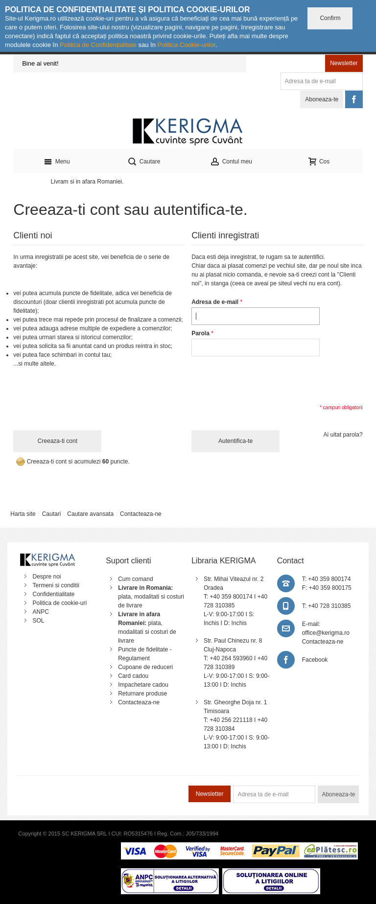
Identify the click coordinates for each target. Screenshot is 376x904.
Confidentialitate (53, 594)
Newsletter (344, 63)
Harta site (22, 513)
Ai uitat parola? (343, 434)
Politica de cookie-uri (59, 603)
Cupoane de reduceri (145, 667)
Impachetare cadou (143, 684)
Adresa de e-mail (214, 302)
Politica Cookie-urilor (186, 44)
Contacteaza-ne (141, 513)
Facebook (315, 659)
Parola (200, 333)
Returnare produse (142, 693)
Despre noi (46, 576)
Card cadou (133, 675)
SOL (38, 620)
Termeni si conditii (55, 585)
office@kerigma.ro (326, 632)
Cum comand (135, 579)
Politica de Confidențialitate (98, 44)
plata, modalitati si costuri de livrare (151, 596)
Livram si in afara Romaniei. (87, 181)
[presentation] (265, 379)
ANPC (40, 611)
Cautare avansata (90, 513)
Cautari (51, 513)
